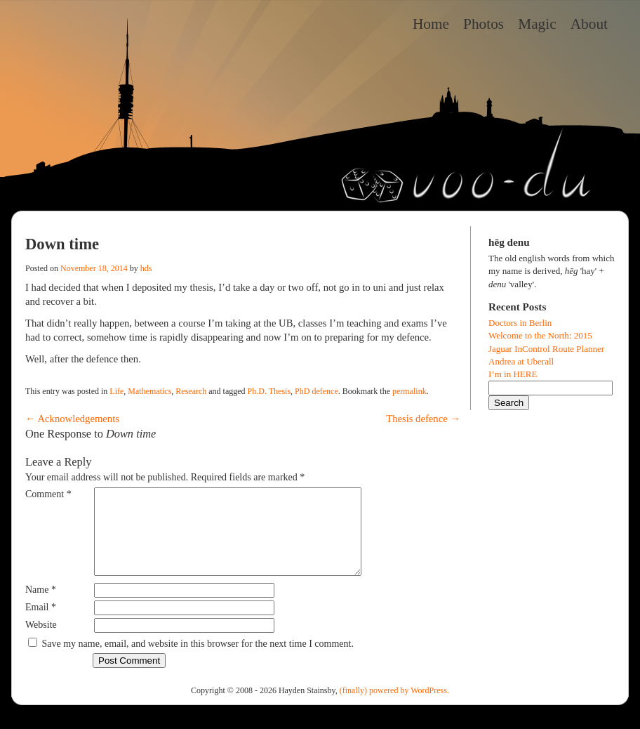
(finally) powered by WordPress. (394, 707)
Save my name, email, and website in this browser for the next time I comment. (198, 660)
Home (431, 23)
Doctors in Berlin (520, 322)
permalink (409, 391)
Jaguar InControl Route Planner (546, 348)
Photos (483, 23)
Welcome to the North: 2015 (540, 335)
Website (41, 641)
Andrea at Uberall (521, 361)
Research (190, 391)
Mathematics (149, 391)
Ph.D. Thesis (269, 391)
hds (146, 268)
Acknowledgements (72, 418)
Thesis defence (423, 418)
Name (40, 606)
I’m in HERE (512, 374)
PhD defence (316, 391)
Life (116, 391)
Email (40, 624)
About (589, 23)
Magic (537, 23)
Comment (48, 494)
